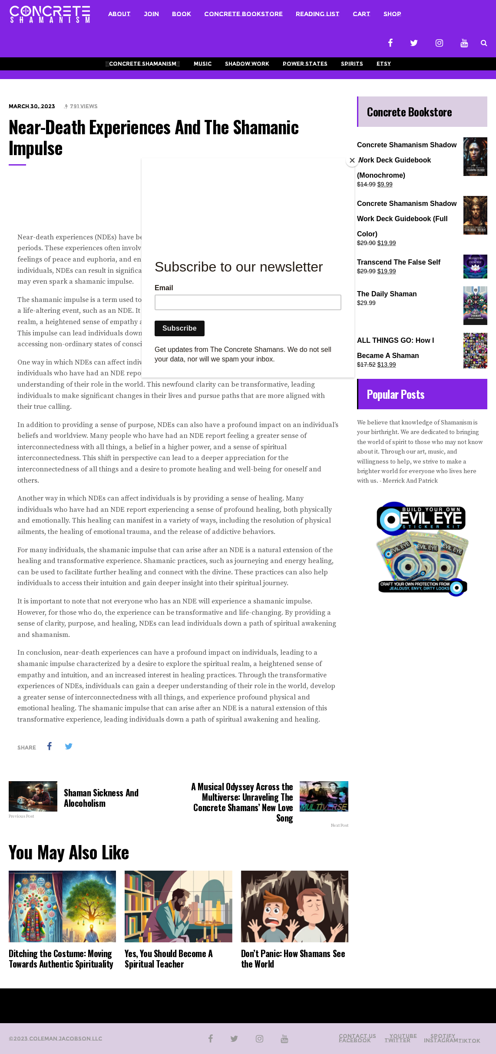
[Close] (352, 160)
